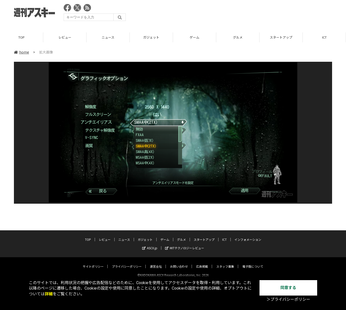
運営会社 (156, 262)
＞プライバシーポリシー (288, 299)
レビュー (64, 37)
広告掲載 (202, 262)
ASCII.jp (149, 244)
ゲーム (194, 37)
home (21, 52)
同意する (288, 287)
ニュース (108, 37)
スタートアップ (281, 37)
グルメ (238, 37)
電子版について (252, 262)
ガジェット (151, 37)
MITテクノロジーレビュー (184, 244)
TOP (21, 37)
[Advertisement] (241, 13)
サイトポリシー (93, 262)
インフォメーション (247, 235)
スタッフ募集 (225, 262)
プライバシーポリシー (127, 262)
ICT (324, 37)
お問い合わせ (179, 262)
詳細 (49, 294)
